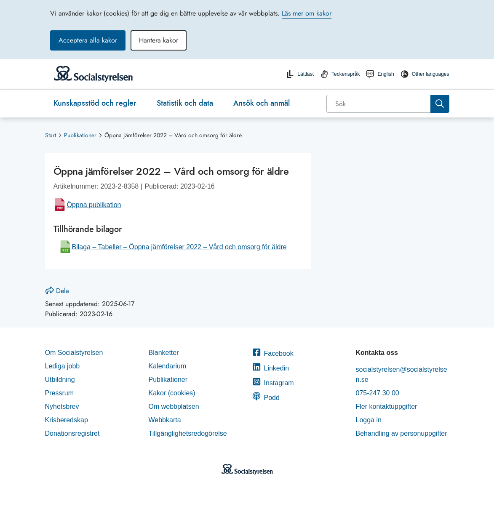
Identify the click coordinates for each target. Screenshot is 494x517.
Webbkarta (165, 420)
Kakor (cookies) (172, 393)
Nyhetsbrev (62, 406)
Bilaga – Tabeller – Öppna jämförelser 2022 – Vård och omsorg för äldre (179, 247)
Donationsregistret (72, 433)
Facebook (273, 353)
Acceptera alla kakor (88, 40)
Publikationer (80, 135)
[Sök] (379, 104)
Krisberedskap (66, 420)
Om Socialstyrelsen (74, 352)
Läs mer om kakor (306, 13)
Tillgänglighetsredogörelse (189, 433)
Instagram (273, 383)
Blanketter (164, 352)
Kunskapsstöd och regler (94, 103)
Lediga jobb (62, 366)
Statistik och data (185, 103)
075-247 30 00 (377, 393)
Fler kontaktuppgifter (386, 406)
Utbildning (60, 379)
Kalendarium (168, 366)
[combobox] (387, 104)
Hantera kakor (158, 40)
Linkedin (270, 368)
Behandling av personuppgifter (401, 433)
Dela (57, 291)
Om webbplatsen (174, 406)
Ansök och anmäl (261, 103)
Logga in (369, 420)
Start (50, 135)
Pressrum (59, 393)
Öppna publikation (94, 204)
